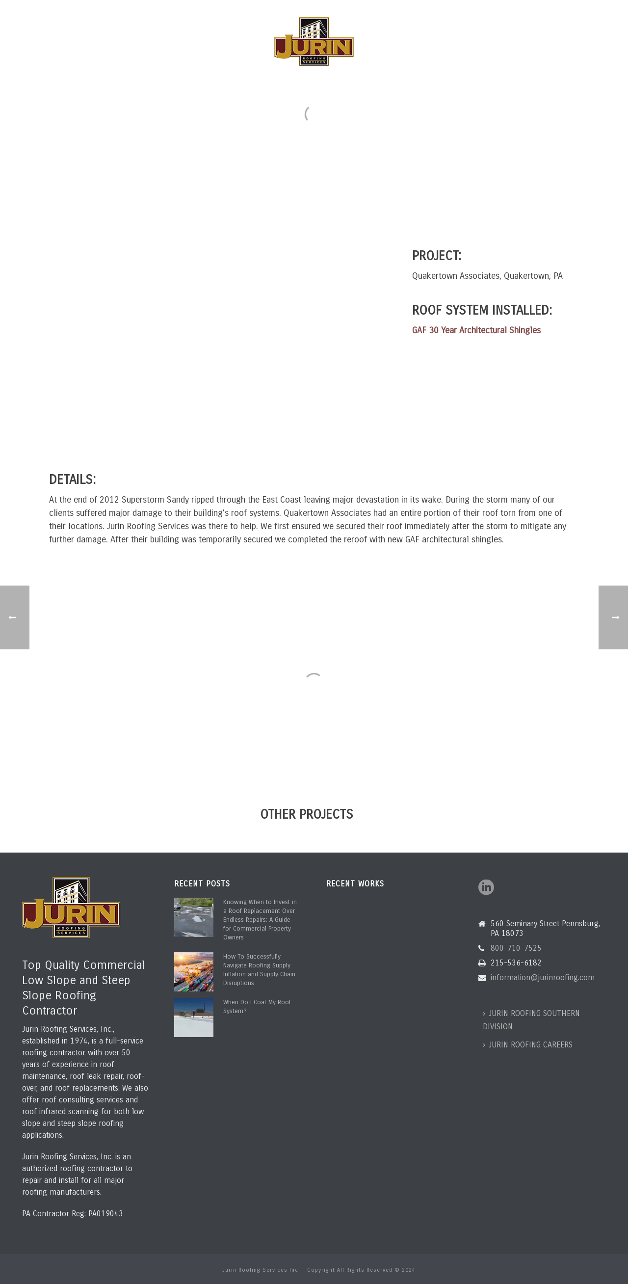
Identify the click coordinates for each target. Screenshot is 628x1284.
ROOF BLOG (460, 79)
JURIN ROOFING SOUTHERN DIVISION (531, 1020)
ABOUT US (155, 79)
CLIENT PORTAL (404, 79)
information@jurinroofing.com (152, 8)
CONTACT (505, 79)
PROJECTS (350, 79)
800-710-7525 (50, 8)
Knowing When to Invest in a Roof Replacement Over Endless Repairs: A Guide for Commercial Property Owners (260, 919)
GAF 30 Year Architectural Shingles (476, 330)
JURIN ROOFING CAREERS (528, 1044)
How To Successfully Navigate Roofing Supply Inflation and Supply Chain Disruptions (259, 970)
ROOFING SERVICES (213, 79)
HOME (117, 79)
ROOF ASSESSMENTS (288, 79)
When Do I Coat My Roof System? (257, 1006)
